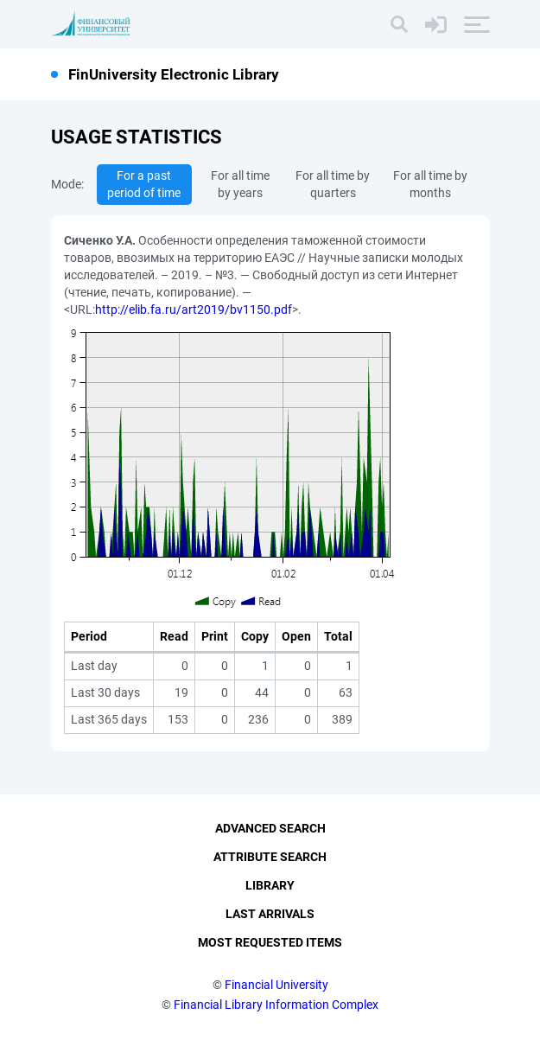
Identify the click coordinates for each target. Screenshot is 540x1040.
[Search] (399, 24)
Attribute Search (270, 857)
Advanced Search (270, 828)
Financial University (276, 985)
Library (270, 885)
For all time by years (240, 184)
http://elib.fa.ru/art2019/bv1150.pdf (193, 309)
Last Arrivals (270, 914)
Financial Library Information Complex (276, 1004)
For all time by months (430, 184)
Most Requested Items (270, 942)
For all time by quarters (332, 184)
